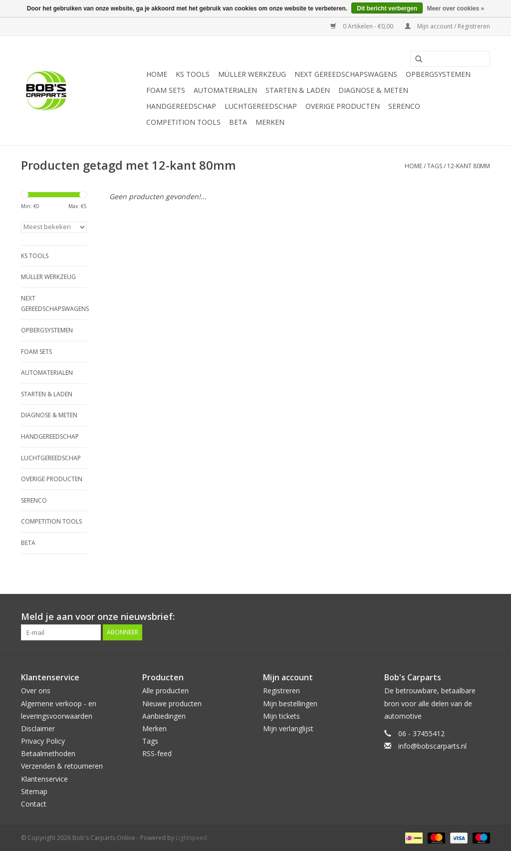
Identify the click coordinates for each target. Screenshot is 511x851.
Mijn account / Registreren (447, 26)
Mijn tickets (281, 716)
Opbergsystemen (438, 74)
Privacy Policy (43, 741)
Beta (238, 122)
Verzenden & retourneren (62, 766)
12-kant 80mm (468, 166)
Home (156, 74)
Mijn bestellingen (290, 703)
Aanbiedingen (164, 716)
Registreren (281, 690)
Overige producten (342, 106)
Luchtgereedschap (261, 106)
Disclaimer (38, 728)
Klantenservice (44, 779)
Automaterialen (225, 90)
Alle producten (165, 690)
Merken (270, 122)
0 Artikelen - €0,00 (362, 26)
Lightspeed (191, 838)
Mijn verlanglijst (288, 728)
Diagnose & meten (373, 90)
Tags (434, 166)
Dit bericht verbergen (387, 8)
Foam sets (165, 90)
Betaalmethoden (48, 753)
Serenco (404, 106)
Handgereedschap (181, 106)
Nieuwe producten (172, 703)
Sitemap (34, 791)
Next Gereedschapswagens (345, 74)
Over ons (35, 690)
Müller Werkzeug (252, 74)
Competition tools (183, 122)
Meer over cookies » (455, 8)
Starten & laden (297, 90)
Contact (33, 804)
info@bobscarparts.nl (432, 746)
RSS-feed (157, 753)
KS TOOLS (193, 74)
